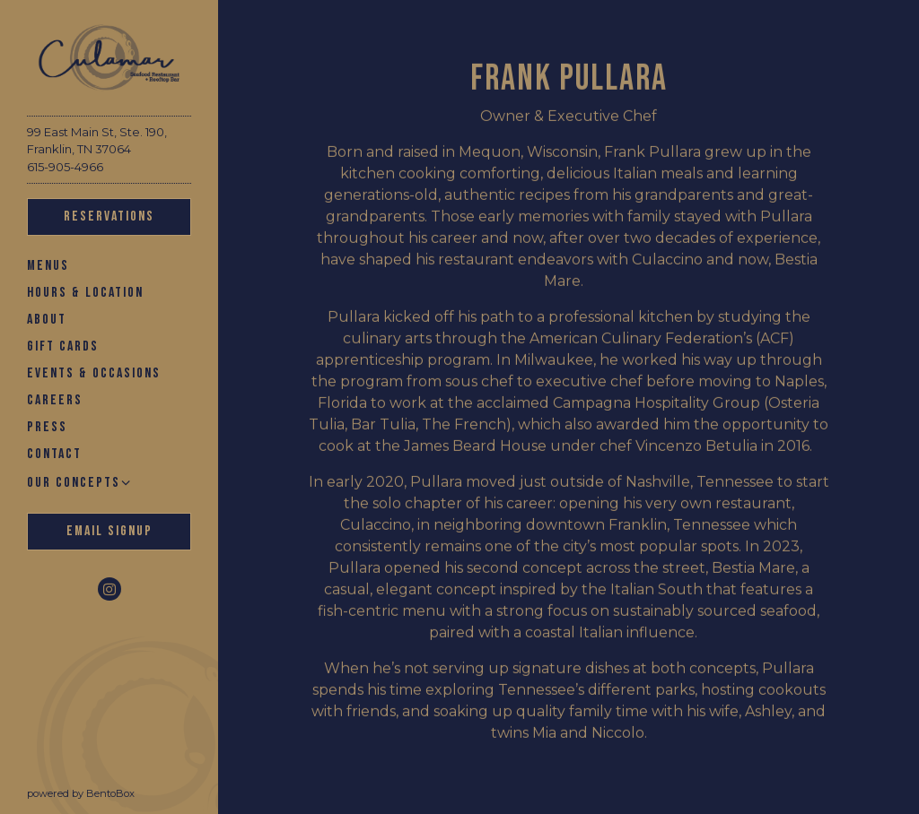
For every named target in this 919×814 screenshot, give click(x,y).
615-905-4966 (65, 167)
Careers (55, 400)
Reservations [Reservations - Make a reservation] (109, 216)
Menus (48, 265)
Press (47, 427)
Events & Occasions (94, 373)
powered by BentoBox (122, 792)
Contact (54, 454)
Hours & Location (85, 292)
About (46, 319)
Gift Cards (63, 346)
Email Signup (109, 531)
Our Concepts (73, 482)
